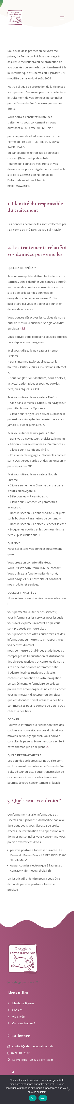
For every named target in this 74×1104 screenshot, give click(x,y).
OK (33, 1098)
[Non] (69, 1090)
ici (23, 328)
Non (42, 1098)
